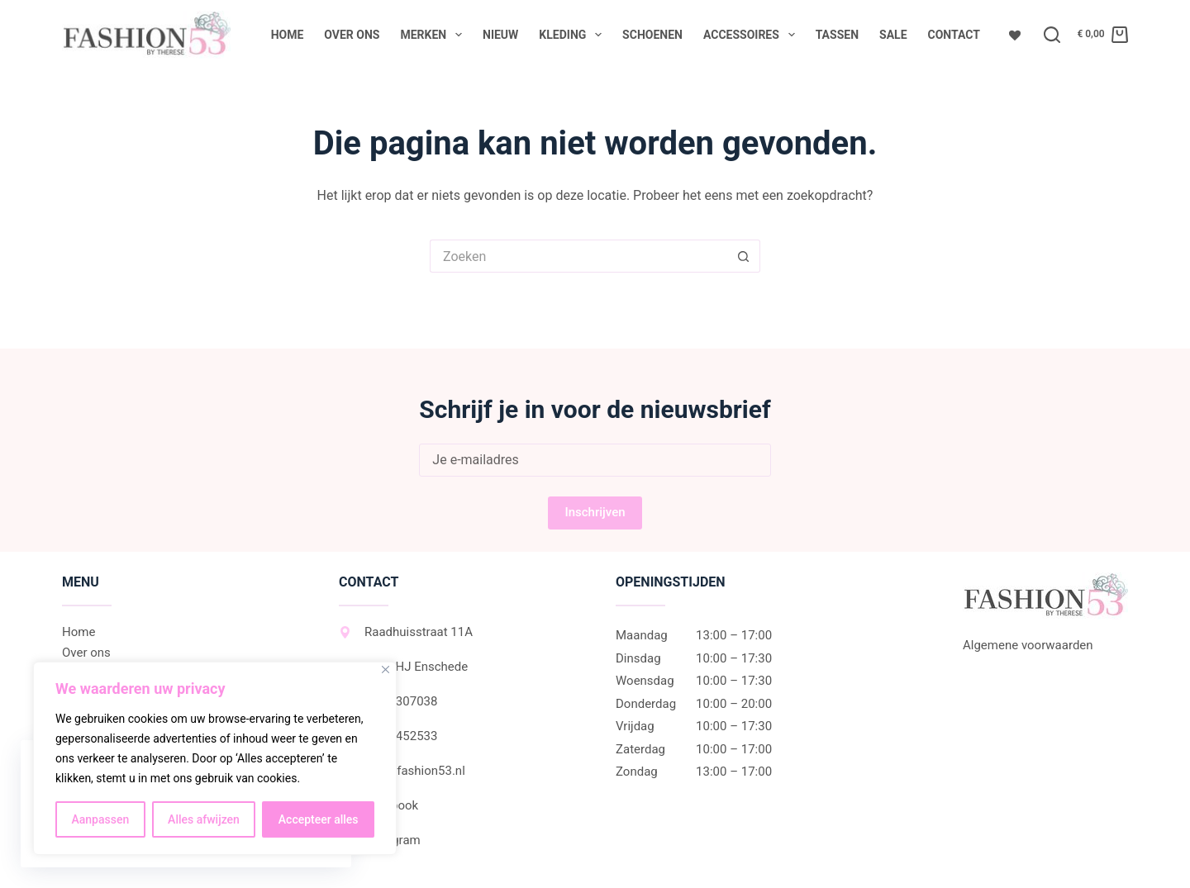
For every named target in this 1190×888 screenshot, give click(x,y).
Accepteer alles (318, 819)
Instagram (380, 840)
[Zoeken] (1052, 34)
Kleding (573, 35)
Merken (434, 35)
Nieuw (500, 34)
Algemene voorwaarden (1028, 645)
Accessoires (752, 35)
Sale (893, 34)
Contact (954, 34)
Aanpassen (100, 819)
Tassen (837, 34)
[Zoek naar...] (578, 256)
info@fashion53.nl (402, 770)
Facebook (378, 805)
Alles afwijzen (204, 819)
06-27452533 (388, 736)
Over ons (351, 34)
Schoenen (652, 34)
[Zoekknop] (743, 256)
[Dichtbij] (385, 669)
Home (287, 34)
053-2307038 (388, 701)
